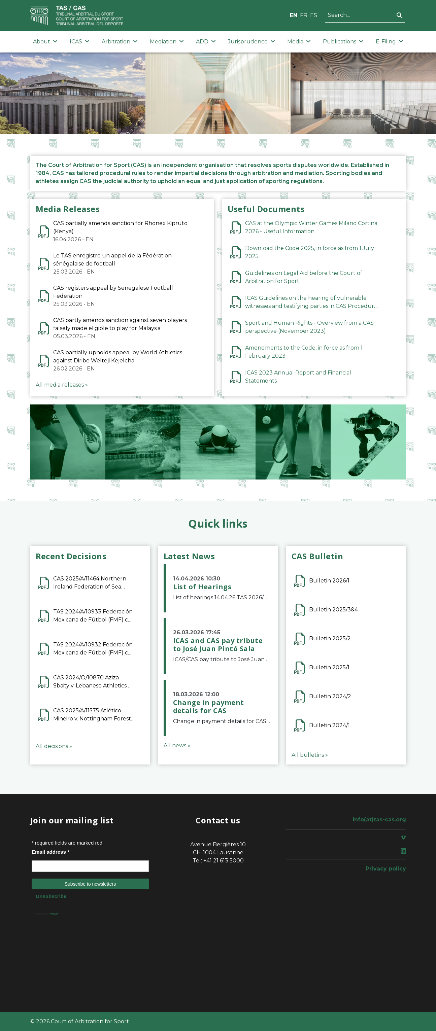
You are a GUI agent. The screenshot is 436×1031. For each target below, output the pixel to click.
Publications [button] (343, 41)
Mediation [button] (167, 41)
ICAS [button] (80, 41)
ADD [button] (206, 41)
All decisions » (54, 746)
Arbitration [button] (120, 41)
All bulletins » (310, 755)
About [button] (45, 41)
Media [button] (299, 41)
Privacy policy (386, 868)
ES (313, 15)
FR (303, 15)
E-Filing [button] (389, 41)
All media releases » (62, 385)
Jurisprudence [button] (251, 41)
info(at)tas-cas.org (379, 819)
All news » (177, 745)
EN (293, 15)
